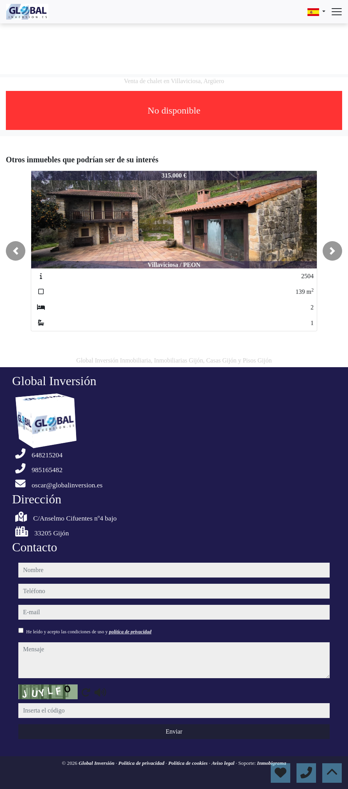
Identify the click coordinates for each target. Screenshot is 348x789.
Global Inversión (96, 763)
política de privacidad (130, 631)
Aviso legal (223, 763)
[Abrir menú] (337, 11)
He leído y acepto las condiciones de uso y (88, 631)
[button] (15, 251)
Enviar (174, 731)
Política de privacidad (141, 763)
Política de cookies (188, 763)
